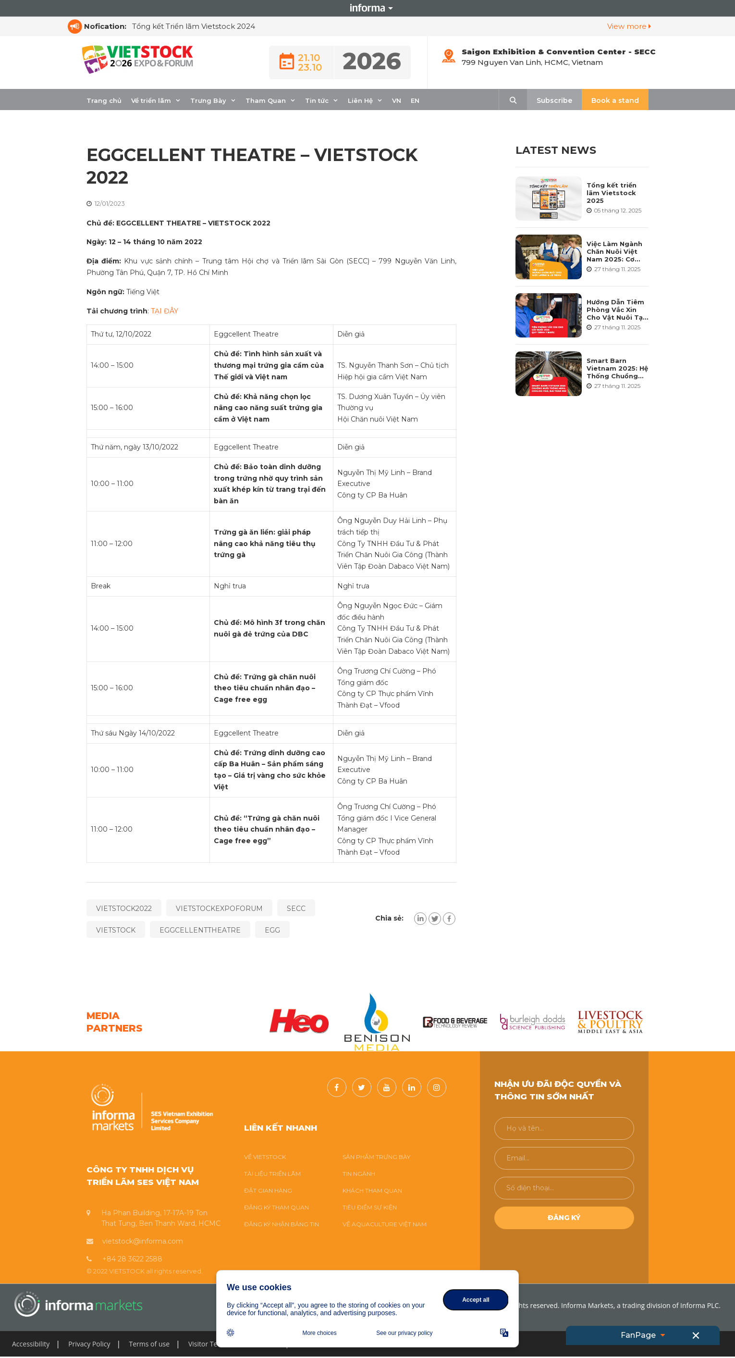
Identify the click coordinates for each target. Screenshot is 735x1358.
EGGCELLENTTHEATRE (200, 930)
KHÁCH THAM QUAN (372, 1190)
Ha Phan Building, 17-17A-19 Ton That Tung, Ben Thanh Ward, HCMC (160, 1218)
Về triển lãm (151, 100)
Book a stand (615, 100)
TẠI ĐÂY (164, 311)
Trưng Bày (208, 100)
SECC (296, 908)
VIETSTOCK (115, 930)
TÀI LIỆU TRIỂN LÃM (272, 1173)
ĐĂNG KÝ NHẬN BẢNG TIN (281, 1224)
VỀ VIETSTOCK (265, 1156)
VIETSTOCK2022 (124, 908)
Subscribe (554, 100)
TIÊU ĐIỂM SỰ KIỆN (370, 1207)
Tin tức (317, 100)
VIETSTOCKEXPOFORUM (219, 908)
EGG (272, 930)
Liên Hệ (360, 100)
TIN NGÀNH (359, 1173)
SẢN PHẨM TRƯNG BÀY (376, 1156)
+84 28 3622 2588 (132, 1259)
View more (629, 26)
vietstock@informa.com (142, 1241)
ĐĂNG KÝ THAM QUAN (276, 1207)
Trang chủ (104, 100)
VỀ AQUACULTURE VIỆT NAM (385, 1224)
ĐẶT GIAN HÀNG (268, 1190)
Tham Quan (265, 100)
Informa (367, 8)
